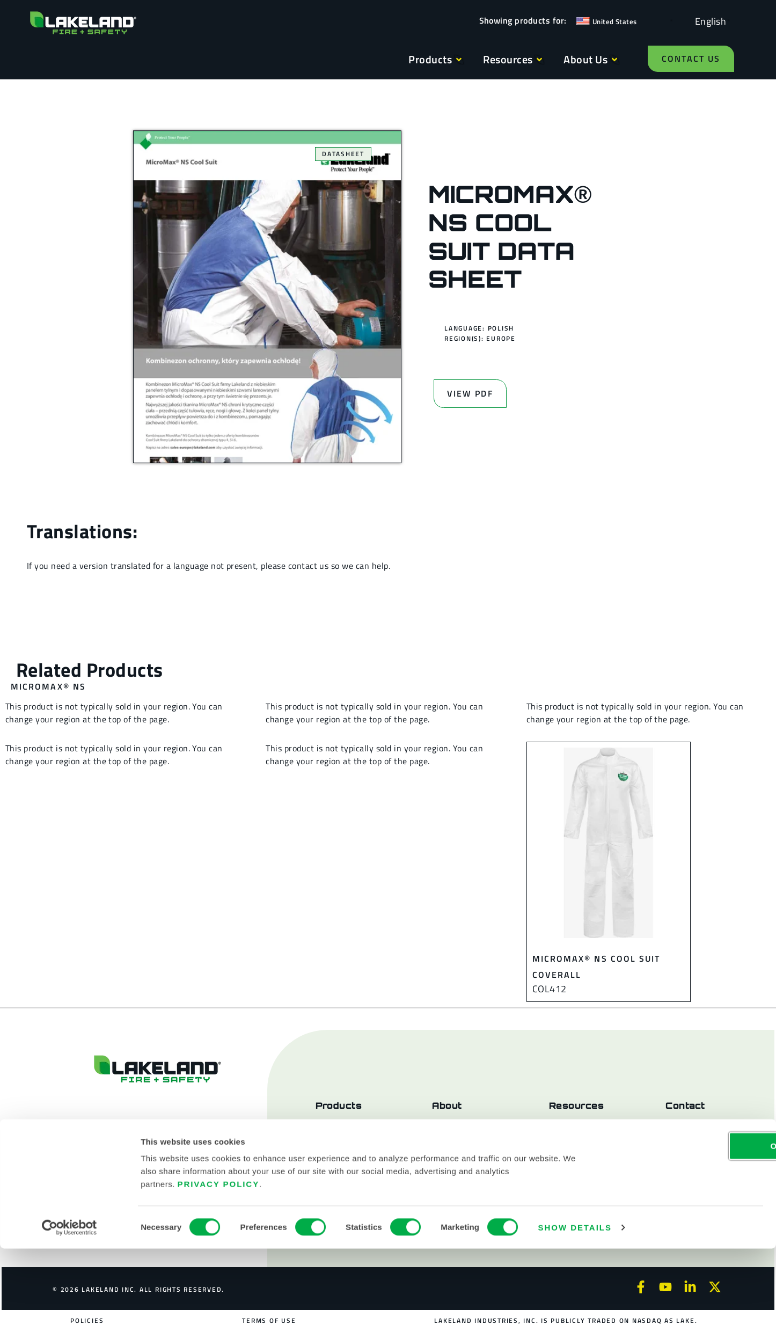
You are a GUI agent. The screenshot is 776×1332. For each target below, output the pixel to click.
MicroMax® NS (48, 686)
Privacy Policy (219, 1267)
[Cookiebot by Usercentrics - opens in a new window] (69, 1311)
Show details (575, 1310)
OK (686, 1229)
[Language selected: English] (708, 20)
